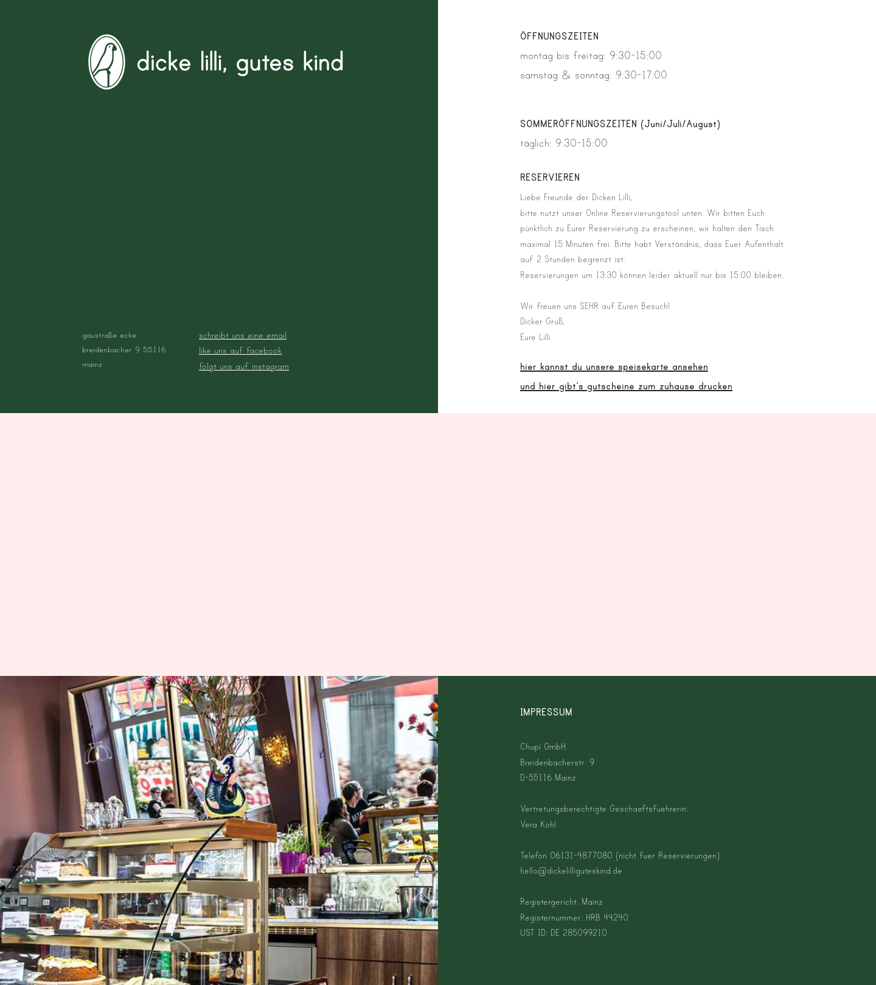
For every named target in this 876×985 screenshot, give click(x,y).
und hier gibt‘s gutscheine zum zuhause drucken (626, 386)
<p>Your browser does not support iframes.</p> (438, 544)
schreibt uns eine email (243, 335)
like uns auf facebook (240, 351)
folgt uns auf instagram (244, 366)
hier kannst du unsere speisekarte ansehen (614, 367)
